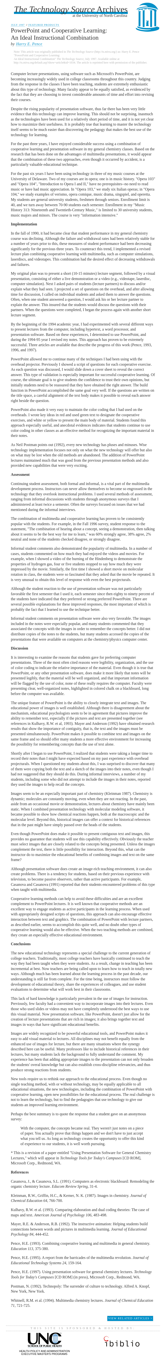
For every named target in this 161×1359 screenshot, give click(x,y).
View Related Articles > (130, 1318)
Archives (71, 9)
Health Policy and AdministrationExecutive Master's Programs (44, 1350)
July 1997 (18, 25)
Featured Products (43, 25)
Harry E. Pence (29, 44)
